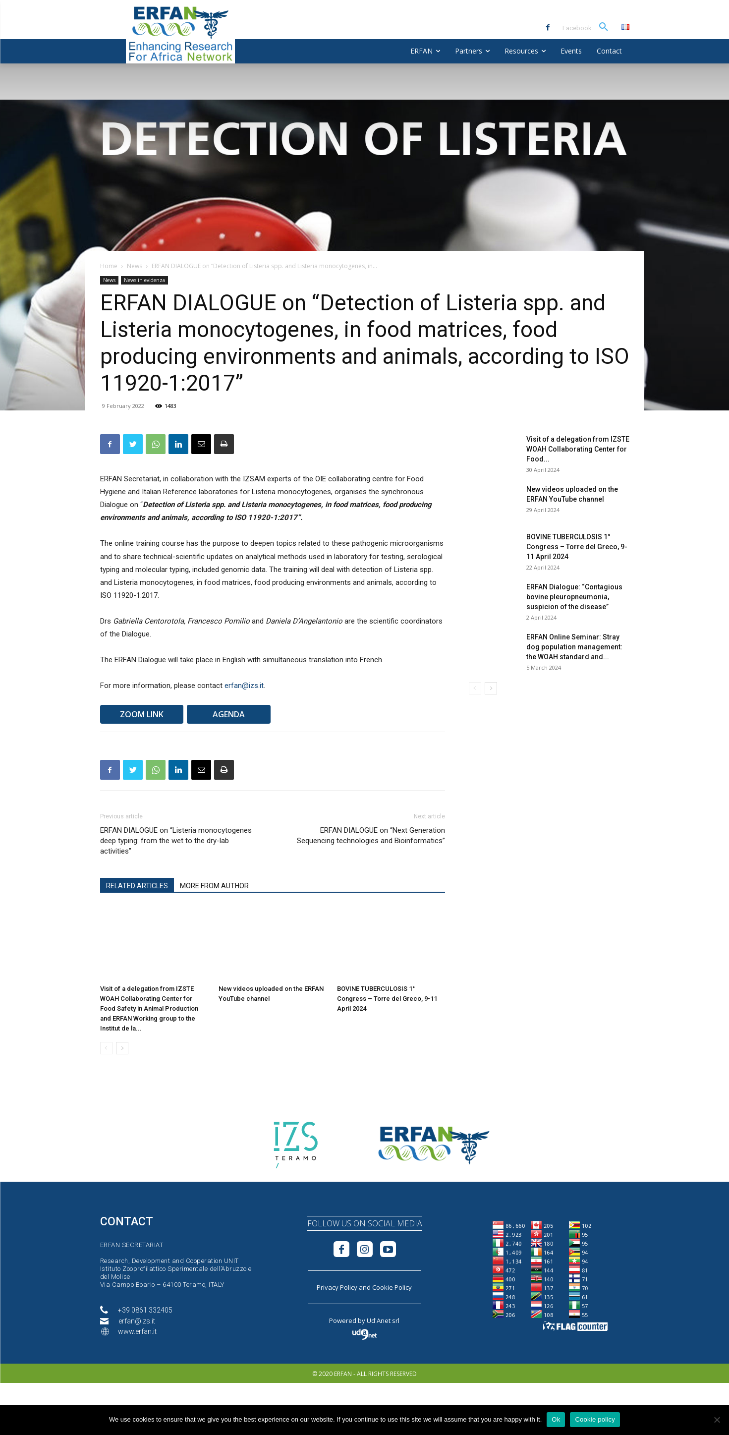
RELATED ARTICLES (137, 886)
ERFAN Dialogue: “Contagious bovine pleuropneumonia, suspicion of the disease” (574, 597)
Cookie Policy (392, 1287)
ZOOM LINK (142, 714)
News (134, 266)
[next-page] (122, 1048)
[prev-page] (106, 1048)
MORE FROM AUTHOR (214, 886)
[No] (717, 1420)
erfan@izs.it (244, 685)
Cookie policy (595, 1419)
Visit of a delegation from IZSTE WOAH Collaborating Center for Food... (577, 449)
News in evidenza (144, 280)
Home (108, 266)
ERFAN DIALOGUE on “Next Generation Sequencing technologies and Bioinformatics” (371, 835)
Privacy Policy (337, 1287)
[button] (604, 27)
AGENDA (229, 714)
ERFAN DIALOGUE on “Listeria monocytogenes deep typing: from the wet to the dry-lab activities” (176, 841)
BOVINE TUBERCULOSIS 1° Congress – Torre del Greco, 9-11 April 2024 (387, 998)
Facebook (577, 28)
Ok (556, 1419)
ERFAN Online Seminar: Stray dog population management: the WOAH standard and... (574, 647)
